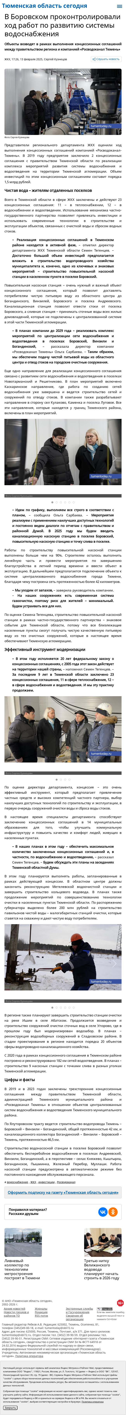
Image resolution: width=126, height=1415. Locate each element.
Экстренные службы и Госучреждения (79, 1310)
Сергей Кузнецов (55, 59)
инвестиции (46, 1182)
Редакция (41, 1312)
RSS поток (41, 1315)
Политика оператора (29, 1356)
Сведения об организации (75, 1317)
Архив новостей (14, 1308)
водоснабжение (17, 1182)
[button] (114, 458)
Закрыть (10, 1408)
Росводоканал (66, 1182)
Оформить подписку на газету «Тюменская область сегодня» (63, 1192)
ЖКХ (7, 59)
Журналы (41, 1308)
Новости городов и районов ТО (16, 1313)
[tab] (52, 502)
